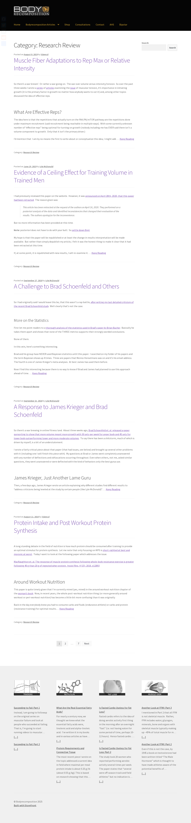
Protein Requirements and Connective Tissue (70, 750)
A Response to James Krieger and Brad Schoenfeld (61, 410)
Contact (100, 24)
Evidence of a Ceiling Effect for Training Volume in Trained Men (73, 176)
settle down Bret (81, 230)
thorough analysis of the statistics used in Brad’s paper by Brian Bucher (83, 327)
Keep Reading (127, 138)
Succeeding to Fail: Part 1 (27, 707)
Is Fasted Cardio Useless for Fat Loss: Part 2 (115, 750)
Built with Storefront (25, 805)
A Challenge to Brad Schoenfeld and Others (66, 286)
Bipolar (123, 24)
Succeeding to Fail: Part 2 (27, 744)
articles (50, 87)
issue (72, 87)
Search (145, 43)
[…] (16, 737)
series (40, 87)
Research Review (31, 152)
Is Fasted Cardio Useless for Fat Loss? (115, 709)
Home (17, 24)
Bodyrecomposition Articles (40, 24)
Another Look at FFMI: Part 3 (157, 707)
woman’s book (25, 593)
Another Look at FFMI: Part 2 (157, 744)
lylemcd (44, 54)
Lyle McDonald (46, 166)
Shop (67, 24)
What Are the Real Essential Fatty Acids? (74, 709)
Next (86, 643)
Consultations (82, 24)
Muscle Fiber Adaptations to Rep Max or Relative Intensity (72, 64)
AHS (112, 24)
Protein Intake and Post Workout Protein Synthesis (62, 526)
